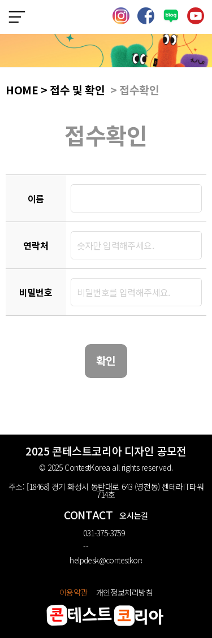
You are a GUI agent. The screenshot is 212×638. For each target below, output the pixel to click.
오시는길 (133, 515)
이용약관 (73, 592)
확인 (106, 360)
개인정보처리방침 (124, 592)
